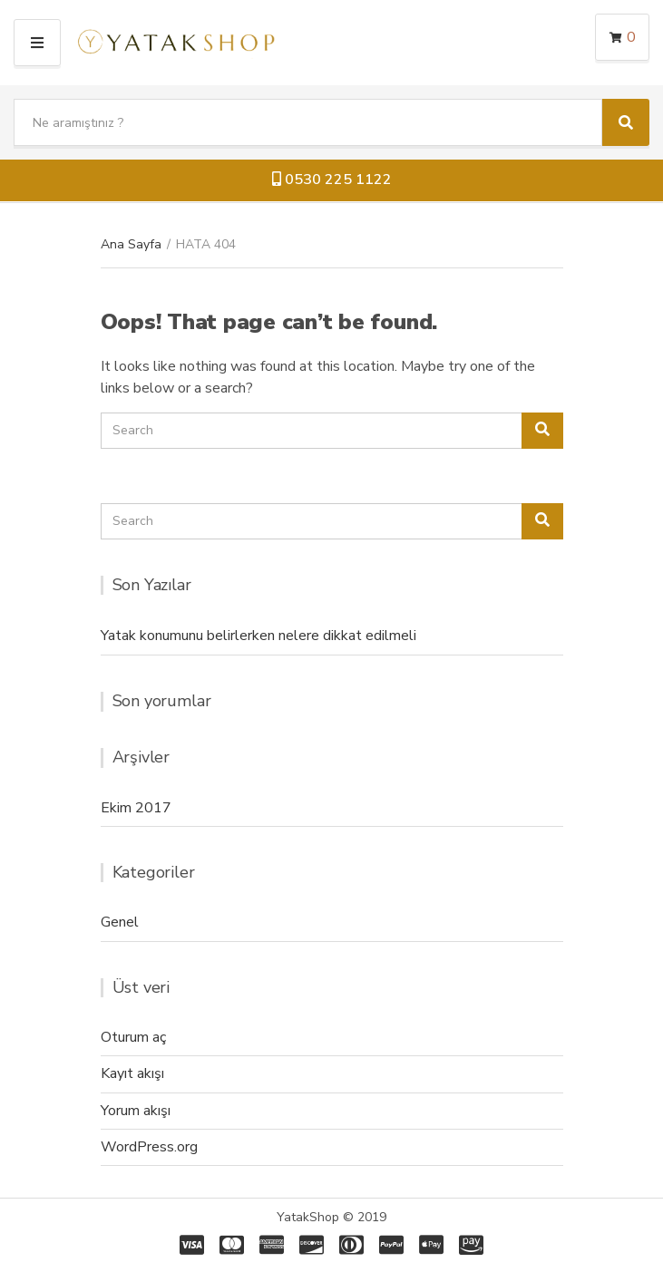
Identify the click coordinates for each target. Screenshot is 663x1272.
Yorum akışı (136, 1111)
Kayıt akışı (132, 1073)
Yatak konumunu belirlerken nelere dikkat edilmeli (258, 636)
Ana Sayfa (131, 244)
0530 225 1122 (332, 179)
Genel (120, 922)
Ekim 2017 (136, 808)
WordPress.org (149, 1147)
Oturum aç (133, 1037)
